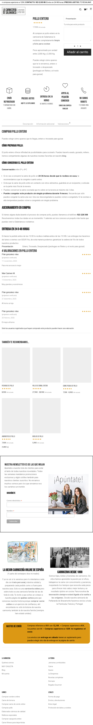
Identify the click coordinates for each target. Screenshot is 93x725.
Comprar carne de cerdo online (13, 704)
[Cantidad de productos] (77, 46)
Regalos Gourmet (55, 685)
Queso (50, 670)
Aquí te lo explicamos (28, 103)
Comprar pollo (7, 708)
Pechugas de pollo (8, 386)
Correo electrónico (14, 501)
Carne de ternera (8, 700)
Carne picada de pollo (70, 386)
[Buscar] (80, 9)
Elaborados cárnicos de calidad (13, 711)
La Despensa (53, 674)
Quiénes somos (8, 663)
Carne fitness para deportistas (13, 723)
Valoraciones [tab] (64, 123)
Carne (50, 666)
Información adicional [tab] (45, 124)
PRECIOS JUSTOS (73, 2)
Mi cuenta (5, 674)
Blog (3, 670)
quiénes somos (27, 598)
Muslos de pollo (37, 436)
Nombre (10, 511)
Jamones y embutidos (56, 663)
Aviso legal (52, 704)
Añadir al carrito (77, 52)
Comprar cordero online (11, 697)
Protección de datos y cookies (59, 708)
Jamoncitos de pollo (8, 436)
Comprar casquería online (11, 719)
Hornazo (51, 681)
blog (64, 156)
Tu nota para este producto (74, 24)
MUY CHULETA (7, 666)
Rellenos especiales (9, 715)
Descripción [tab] (28, 124)
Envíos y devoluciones (56, 700)
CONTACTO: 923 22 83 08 (37, 2)
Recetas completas (55, 677)
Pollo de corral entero (40, 386)
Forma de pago (54, 697)
